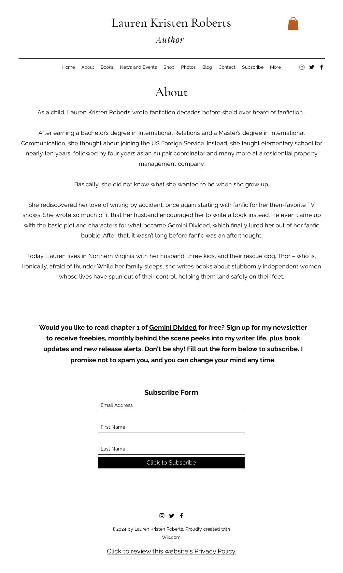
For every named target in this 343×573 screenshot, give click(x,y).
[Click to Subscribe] (171, 462)
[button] (293, 23)
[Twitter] (311, 67)
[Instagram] (302, 67)
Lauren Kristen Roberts (171, 22)
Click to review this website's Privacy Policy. (171, 551)
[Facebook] (321, 67)
